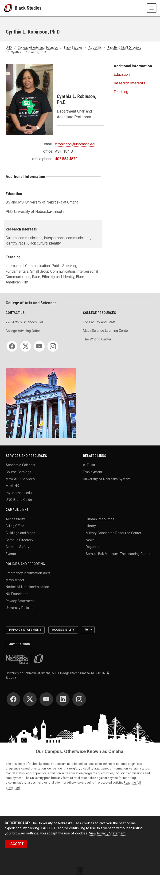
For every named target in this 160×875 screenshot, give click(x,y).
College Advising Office (23, 331)
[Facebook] (12, 346)
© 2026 (12, 677)
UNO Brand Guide (19, 500)
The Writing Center (97, 339)
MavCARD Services (20, 479)
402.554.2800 (19, 644)
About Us (95, 47)
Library (91, 526)
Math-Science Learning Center (106, 330)
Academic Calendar (20, 465)
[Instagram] (52, 346)
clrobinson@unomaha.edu (75, 144)
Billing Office (15, 526)
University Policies (19, 608)
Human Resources (100, 519)
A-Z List (89, 465)
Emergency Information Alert (28, 573)
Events (11, 553)
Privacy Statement (20, 601)
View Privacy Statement (107, 833)
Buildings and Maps (20, 533)
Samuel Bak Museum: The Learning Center (118, 553)
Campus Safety (17, 547)
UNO (9, 47)
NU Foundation (17, 594)
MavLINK (12, 486)
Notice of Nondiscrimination (27, 587)
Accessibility (15, 519)
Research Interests (129, 83)
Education (122, 74)
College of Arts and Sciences (38, 47)
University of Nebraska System (106, 479)
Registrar (93, 547)
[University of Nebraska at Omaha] (9, 8)
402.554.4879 (66, 159)
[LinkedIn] (63, 699)
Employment (92, 472)
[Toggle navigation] (151, 8)
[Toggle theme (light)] (88, 629)
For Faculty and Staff (99, 322)
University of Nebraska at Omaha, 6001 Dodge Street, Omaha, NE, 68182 (58, 673)
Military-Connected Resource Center (113, 533)
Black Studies (28, 8)
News (90, 540)
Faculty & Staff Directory (124, 47)
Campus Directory (19, 540)
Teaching (121, 92)
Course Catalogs (18, 472)
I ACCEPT (15, 844)
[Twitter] (25, 346)
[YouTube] (39, 346)
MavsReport (15, 580)
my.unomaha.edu (19, 492)
